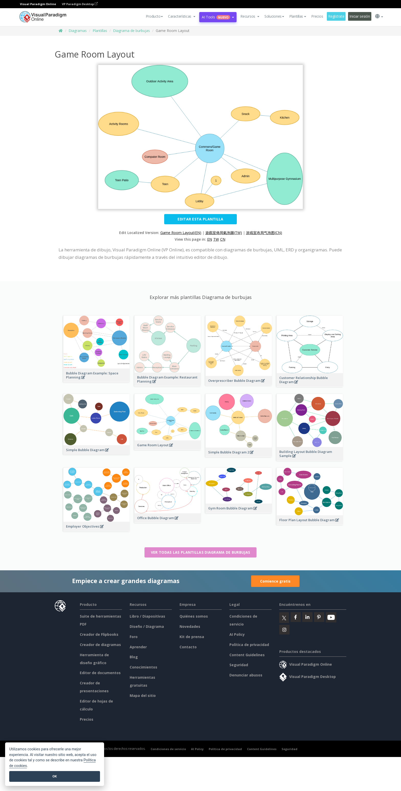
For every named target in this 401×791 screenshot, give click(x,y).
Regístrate (336, 16)
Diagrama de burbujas (131, 30)
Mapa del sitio (143, 695)
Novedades (190, 626)
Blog (134, 656)
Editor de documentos (100, 672)
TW (216, 239)
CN (222, 239)
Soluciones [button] (274, 16)
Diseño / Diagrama (147, 626)
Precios (317, 16)
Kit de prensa (192, 636)
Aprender (138, 646)
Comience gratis (275, 581)
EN (209, 239)
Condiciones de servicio (168, 749)
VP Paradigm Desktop (80, 4)
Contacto (188, 646)
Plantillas (100, 30)
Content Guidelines (247, 654)
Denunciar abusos (245, 675)
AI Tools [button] (218, 17)
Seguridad (238, 664)
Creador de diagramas (100, 644)
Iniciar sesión (359, 16)
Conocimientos (143, 667)
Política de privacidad (249, 644)
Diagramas (78, 30)
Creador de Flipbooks (99, 634)
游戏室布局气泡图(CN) (264, 232)
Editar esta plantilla (200, 219)
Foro (134, 636)
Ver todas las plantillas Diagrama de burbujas (200, 552)
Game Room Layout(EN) (180, 232)
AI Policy (237, 634)
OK (54, 776)
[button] (182, 16)
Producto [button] (154, 16)
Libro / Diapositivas (147, 616)
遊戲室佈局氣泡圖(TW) (223, 232)
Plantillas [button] (297, 16)
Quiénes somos (194, 616)
